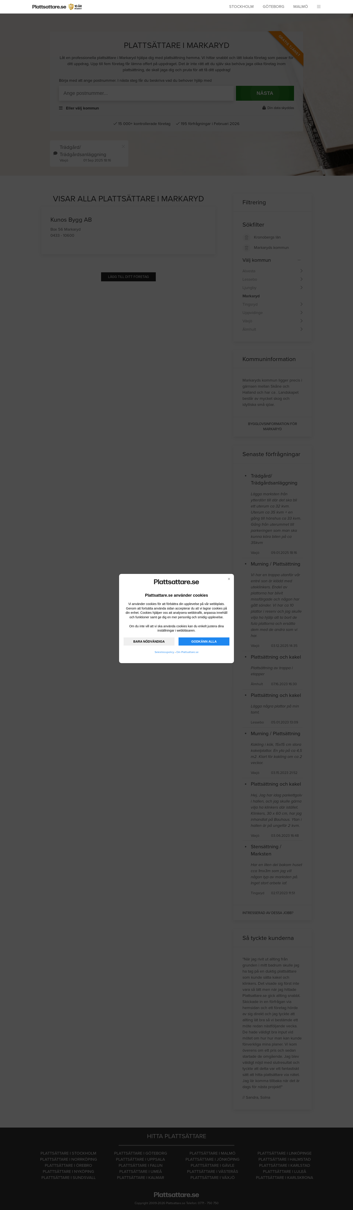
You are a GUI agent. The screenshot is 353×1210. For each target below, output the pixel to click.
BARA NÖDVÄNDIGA (149, 641)
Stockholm (241, 6)
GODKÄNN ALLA (204, 641)
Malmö (300, 6)
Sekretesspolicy (164, 652)
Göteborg (273, 6)
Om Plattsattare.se (187, 652)
